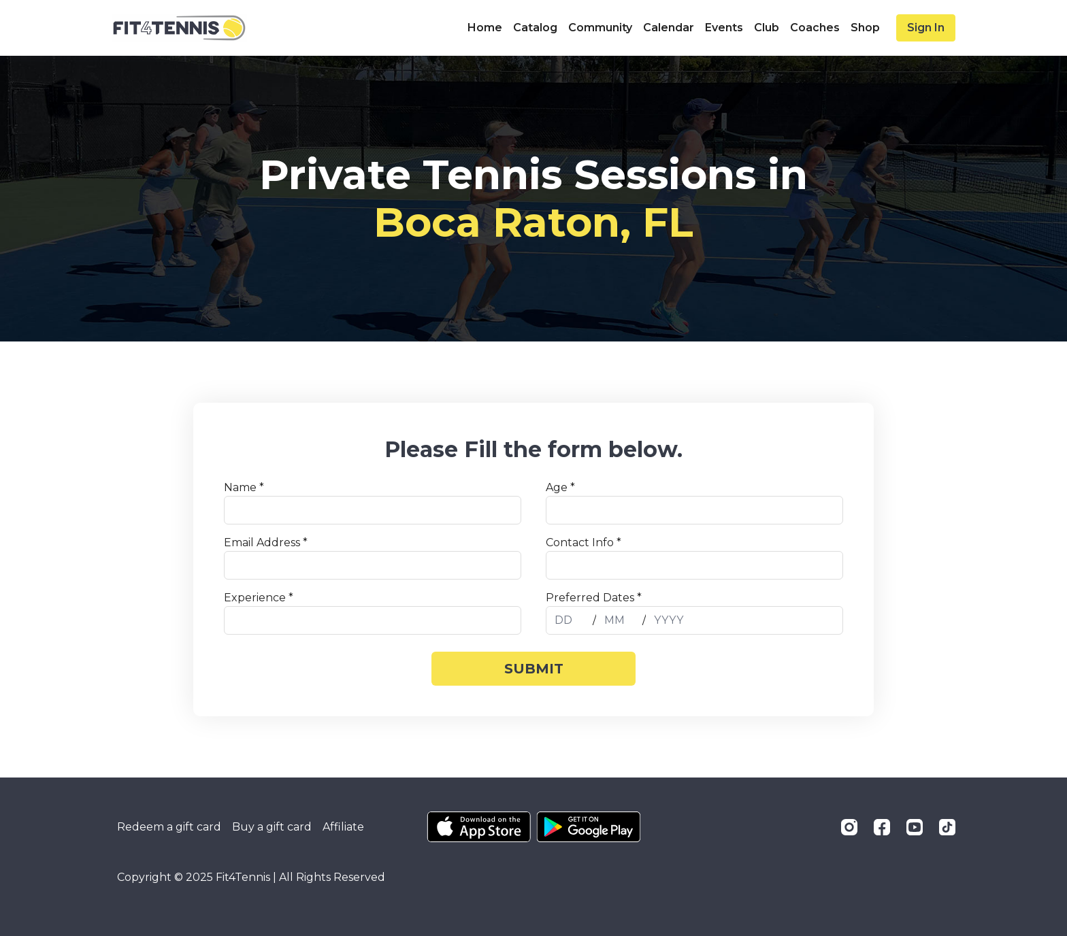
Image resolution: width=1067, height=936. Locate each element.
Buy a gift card (272, 826)
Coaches (815, 27)
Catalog (535, 27)
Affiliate (343, 826)
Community (600, 27)
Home (484, 27)
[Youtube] (914, 827)
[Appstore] (479, 827)
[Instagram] (849, 827)
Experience (258, 597)
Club (766, 27)
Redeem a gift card (169, 826)
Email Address (266, 542)
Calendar (668, 27)
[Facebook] (882, 827)
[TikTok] (947, 827)
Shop (865, 27)
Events (724, 27)
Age (560, 487)
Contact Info (583, 542)
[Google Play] (588, 827)
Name (244, 487)
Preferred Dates (594, 597)
